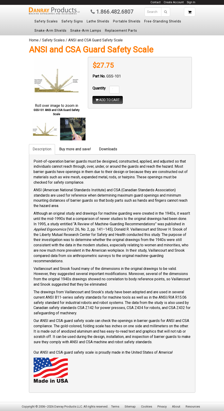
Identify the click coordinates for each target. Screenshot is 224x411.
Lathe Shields (98, 21)
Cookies (146, 406)
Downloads (108, 149)
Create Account (174, 2)
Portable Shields (127, 21)
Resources (193, 406)
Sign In (191, 2)
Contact (155, 2)
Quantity (99, 88)
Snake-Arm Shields (50, 30)
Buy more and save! (75, 149)
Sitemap (130, 406)
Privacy (162, 406)
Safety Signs (72, 21)
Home (34, 40)
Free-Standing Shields (162, 21)
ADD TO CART (107, 100)
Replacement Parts (121, 30)
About (176, 406)
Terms (115, 406)
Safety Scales (46, 21)
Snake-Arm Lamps (85, 30)
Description (42, 149)
